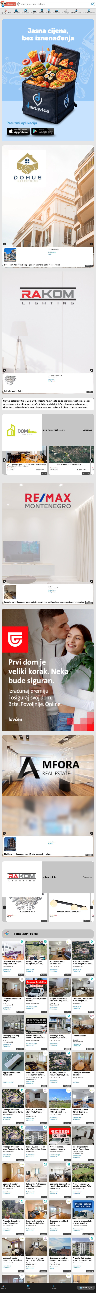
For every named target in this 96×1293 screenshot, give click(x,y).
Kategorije (8, 4)
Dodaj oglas (86, 1287)
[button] (4, 244)
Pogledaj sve (87, 430)
